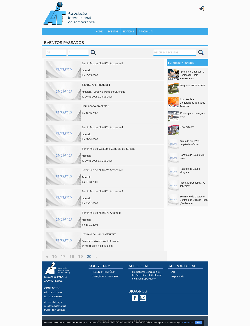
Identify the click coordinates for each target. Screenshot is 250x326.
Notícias (128, 31)
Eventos (113, 31)
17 (63, 256)
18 (71, 256)
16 (54, 256)
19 (80, 256)
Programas (146, 31)
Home (99, 31)
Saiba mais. (187, 322)
